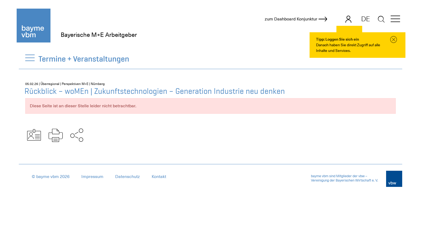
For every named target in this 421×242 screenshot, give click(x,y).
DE (365, 19)
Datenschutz (127, 176)
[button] (395, 20)
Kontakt (159, 176)
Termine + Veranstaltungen (84, 58)
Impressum (92, 176)
